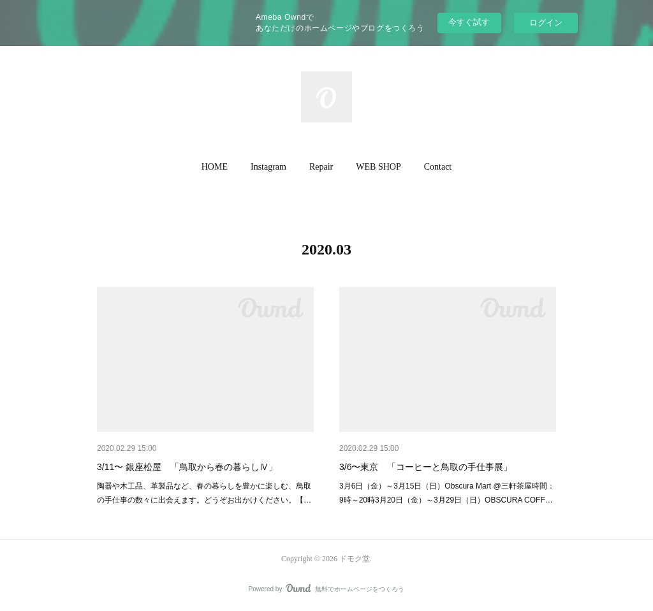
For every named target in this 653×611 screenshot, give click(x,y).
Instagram (268, 167)
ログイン (545, 22)
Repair (321, 167)
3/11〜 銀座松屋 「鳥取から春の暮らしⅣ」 (187, 467)
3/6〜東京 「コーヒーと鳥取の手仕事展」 (425, 467)
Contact (438, 167)
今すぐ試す (469, 22)
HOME (215, 167)
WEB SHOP (378, 167)
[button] (215, 167)
